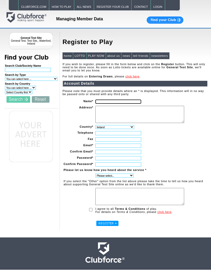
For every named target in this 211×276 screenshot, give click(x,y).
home (68, 55)
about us (113, 55)
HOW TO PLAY (61, 6)
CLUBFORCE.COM (33, 6)
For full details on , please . (101, 76)
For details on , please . (133, 218)
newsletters (159, 55)
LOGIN (157, 6)
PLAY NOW (96, 55)
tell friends (140, 55)
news (126, 55)
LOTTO (79, 55)
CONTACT (141, 6)
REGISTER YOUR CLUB (113, 6)
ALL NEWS (84, 6)
